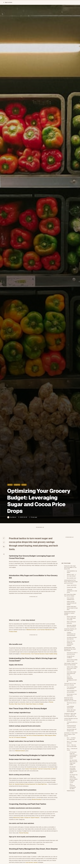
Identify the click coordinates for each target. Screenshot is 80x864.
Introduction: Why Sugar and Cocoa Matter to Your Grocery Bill (70, 594)
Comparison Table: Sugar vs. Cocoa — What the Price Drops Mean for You (70, 741)
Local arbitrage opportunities (70, 733)
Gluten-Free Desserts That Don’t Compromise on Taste (40, 772)
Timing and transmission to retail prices (72, 617)
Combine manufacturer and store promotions (71, 660)
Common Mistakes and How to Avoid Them (71, 746)
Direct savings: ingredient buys (70, 625)
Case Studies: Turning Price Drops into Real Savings (70, 690)
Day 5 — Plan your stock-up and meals (72, 772)
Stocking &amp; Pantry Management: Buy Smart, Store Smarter (70, 676)
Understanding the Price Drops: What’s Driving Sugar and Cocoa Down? (71, 608)
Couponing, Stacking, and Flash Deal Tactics (70, 656)
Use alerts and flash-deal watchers (72, 664)
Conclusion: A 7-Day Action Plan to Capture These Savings (70, 761)
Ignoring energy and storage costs (71, 756)
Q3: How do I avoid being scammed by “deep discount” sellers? (73, 796)
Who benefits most (71, 604)
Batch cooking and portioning (71, 649)
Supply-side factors (71, 612)
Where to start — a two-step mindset (71, 602)
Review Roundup (36, 802)
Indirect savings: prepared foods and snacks (71, 630)
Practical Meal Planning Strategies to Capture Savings (69, 640)
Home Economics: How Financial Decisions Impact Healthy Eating (39, 657)
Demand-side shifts (71, 614)
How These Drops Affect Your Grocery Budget (70, 621)
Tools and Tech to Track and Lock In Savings (70, 710)
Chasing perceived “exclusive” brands (71, 753)
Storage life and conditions (70, 683)
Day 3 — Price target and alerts (72, 768)
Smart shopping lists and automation (72, 718)
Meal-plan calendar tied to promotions (71, 652)
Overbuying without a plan (72, 749)
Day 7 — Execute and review (72, 776)
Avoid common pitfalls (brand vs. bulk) (72, 687)
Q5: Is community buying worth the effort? (73, 813)
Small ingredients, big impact (72, 598)
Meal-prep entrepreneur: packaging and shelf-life (72, 706)
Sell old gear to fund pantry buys (72, 721)
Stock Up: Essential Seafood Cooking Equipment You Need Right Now (28, 787)
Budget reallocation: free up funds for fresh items (72, 635)
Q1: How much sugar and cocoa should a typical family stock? (73, 781)
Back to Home (7, 2)
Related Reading (71, 817)
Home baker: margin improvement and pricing (71, 700)
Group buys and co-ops (72, 730)
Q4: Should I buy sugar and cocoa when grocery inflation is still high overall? (74, 805)
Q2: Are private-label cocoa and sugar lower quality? (73, 789)
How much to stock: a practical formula (72, 680)
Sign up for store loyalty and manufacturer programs (71, 670)
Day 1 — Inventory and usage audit (71, 765)
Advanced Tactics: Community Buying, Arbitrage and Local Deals (70, 726)
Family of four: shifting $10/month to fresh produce (72, 695)
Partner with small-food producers (71, 737)
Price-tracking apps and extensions (71, 714)
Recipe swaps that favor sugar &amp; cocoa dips (71, 645)
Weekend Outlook (20, 753)
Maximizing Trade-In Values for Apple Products (26, 820)
